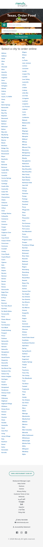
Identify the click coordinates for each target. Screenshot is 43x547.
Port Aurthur (26, 226)
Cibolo (3, 200)
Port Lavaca (26, 229)
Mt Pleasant (26, 155)
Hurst (3, 428)
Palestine (25, 193)
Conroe (3, 221)
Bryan (3, 156)
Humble (3, 422)
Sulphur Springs (27, 362)
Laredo (24, 71)
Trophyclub (25, 389)
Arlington (4, 86)
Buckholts (4, 159)
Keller (3, 447)
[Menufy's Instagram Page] (21, 533)
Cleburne (4, 202)
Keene (3, 444)
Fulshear (4, 338)
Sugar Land (25, 356)
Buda (3, 162)
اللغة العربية (21, 499)
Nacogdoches (26, 161)
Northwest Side (27, 182)
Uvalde (24, 397)
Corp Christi (5, 238)
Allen (3, 61)
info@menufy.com (21, 522)
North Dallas (26, 180)
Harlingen (4, 379)
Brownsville (5, 151)
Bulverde (4, 164)
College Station (6, 213)
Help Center (21, 483)
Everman (4, 303)
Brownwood (5, 154)
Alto (2, 64)
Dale (2, 265)
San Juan (25, 305)
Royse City (25, 283)
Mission (24, 144)
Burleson (4, 167)
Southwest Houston (28, 343)
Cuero (3, 259)
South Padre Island (28, 337)
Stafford (24, 354)
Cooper (3, 227)
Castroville (4, 189)
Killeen (24, 55)
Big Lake (4, 132)
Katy (2, 439)
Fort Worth (4, 327)
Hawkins (4, 384)
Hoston (3, 414)
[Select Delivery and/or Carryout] (21, 31)
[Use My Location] (4, 25)
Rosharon (25, 275)
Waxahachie (26, 416)
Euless (3, 300)
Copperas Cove (6, 232)
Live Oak (25, 96)
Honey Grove (5, 409)
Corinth (3, 235)
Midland (24, 139)
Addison (4, 56)
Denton (3, 279)
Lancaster (25, 68)
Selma (24, 321)
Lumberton (25, 117)
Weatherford (26, 419)
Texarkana (25, 370)
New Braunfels (27, 169)
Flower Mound (5, 319)
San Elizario (26, 302)
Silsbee (24, 332)
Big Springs (5, 137)
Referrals (21, 497)
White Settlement (27, 435)
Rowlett (24, 280)
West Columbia (27, 430)
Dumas (3, 287)
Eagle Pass (4, 292)
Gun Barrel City (6, 368)
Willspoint (25, 449)
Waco (24, 408)
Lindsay (24, 90)
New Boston (26, 166)
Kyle (23, 58)
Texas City (25, 373)
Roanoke (25, 259)
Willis (24, 446)
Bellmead (4, 126)
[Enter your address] (24, 25)
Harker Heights (6, 376)
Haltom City (5, 374)
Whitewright (26, 441)
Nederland (25, 163)
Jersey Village (5, 436)
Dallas (3, 268)
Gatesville (4, 349)
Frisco (3, 336)
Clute (3, 211)
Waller (24, 411)
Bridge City (5, 148)
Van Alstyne (26, 400)
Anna (3, 80)
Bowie (3, 143)
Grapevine (4, 360)
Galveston (4, 344)
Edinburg (4, 295)
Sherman (25, 329)
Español (21, 507)
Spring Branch (26, 351)
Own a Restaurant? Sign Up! (21, 473)
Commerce (4, 219)
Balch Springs (5, 105)
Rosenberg (25, 269)
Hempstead (5, 387)
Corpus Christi (5, 240)
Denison (4, 276)
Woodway (25, 451)
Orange (24, 191)
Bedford (3, 121)
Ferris (3, 317)
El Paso (3, 298)
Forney (3, 322)
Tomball (24, 386)
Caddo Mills (5, 170)
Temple (24, 364)
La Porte (25, 60)
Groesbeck (4, 365)
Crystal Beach (5, 257)
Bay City (4, 113)
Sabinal (24, 286)
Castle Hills (5, 186)
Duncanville (5, 289)
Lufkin (24, 115)
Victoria (24, 405)
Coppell (3, 230)
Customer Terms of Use (21, 494)
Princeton (25, 237)
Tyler (23, 394)
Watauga (25, 413)
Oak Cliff (25, 185)
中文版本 (21, 502)
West (23, 427)
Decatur (3, 273)
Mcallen (24, 128)
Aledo (3, 58)
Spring (24, 348)
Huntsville (4, 425)
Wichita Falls (26, 443)
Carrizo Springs (6, 178)
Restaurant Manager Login (21, 481)
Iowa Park (4, 431)
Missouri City (26, 147)
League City (26, 74)
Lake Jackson (26, 63)
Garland (3, 346)
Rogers (24, 267)
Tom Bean (25, 383)
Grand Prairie (5, 357)
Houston (4, 417)
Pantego (24, 199)
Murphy (24, 158)
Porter (24, 234)
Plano (24, 215)
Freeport (4, 333)
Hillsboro (4, 406)
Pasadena (25, 201)
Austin (3, 94)
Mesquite (25, 136)
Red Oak (25, 248)
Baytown (4, 116)
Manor (24, 125)
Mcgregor (25, 131)
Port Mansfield (26, 231)
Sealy (24, 316)
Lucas (24, 112)
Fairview (4, 308)
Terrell (24, 367)
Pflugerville (25, 210)
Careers (21, 489)
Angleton (4, 77)
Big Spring (4, 135)
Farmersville (5, 314)
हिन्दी (21, 504)
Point (24, 220)
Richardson (25, 250)
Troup (24, 392)
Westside (25, 432)
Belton (3, 129)
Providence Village (28, 245)
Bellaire (3, 124)
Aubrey (3, 91)
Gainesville (4, 341)
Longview (25, 104)
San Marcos (26, 307)
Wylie (24, 454)
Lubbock (25, 109)
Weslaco (24, 424)
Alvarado (4, 67)
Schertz (24, 310)
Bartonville (4, 107)
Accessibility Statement (21, 527)
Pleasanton (25, 218)
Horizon (3, 412)
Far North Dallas (6, 311)
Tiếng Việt (21, 512)
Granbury (4, 355)
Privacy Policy (21, 491)
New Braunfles (27, 172)
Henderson (4, 390)
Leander (24, 77)
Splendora (25, 345)
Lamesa (24, 66)
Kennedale (4, 450)
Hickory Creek (5, 393)
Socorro (24, 335)
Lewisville (25, 82)
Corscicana (4, 243)
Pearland (25, 204)
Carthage (4, 183)
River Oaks (25, 256)
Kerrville (4, 452)
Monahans (25, 150)
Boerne (3, 140)
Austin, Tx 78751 (6, 97)
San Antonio (26, 297)
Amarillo (4, 72)
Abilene (3, 53)
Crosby (3, 251)
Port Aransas (26, 223)
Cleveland (4, 205)
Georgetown (5, 352)
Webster (24, 422)
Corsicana (4, 246)
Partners (21, 486)
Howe (3, 420)
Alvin (3, 69)
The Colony (25, 375)
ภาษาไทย (21, 510)
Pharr (24, 212)
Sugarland (25, 359)
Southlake (25, 340)
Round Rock (26, 278)
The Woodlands (27, 378)
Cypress (3, 262)
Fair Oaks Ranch (6, 306)
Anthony (4, 83)
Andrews (4, 75)
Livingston (25, 98)
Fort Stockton (5, 325)
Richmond (25, 253)
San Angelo (25, 294)
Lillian (24, 85)
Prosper (24, 242)
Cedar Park (5, 194)
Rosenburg (25, 272)
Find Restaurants (21, 37)
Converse (4, 224)
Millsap (24, 142)
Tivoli (24, 381)
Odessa (24, 188)
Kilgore (24, 52)
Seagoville (25, 313)
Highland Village (6, 403)
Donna (3, 284)
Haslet (3, 382)
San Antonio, (26, 299)
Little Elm (25, 93)
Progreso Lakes (27, 240)
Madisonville (26, 123)
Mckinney (25, 134)
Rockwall (25, 264)
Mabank (24, 120)
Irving (3, 433)
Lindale (24, 87)
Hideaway (4, 398)
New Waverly (26, 177)
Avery (3, 99)
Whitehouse (26, 438)
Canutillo (4, 175)
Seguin (24, 318)
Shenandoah (26, 326)
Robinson (25, 261)
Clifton (3, 208)
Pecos (24, 207)
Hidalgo (3, 395)
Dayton (3, 270)
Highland (4, 401)
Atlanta (3, 88)
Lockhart (25, 101)
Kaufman (4, 442)
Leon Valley (26, 79)
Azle (2, 102)
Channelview (5, 197)
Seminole (25, 324)
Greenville (4, 363)
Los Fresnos (26, 106)
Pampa (24, 196)
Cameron (4, 173)
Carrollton (4, 181)
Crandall (4, 249)
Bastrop (3, 110)
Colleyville (4, 216)
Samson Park (26, 291)
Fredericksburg (6, 330)
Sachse (24, 288)
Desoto (3, 281)
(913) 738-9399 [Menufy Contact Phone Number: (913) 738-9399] (21, 520)
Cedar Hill (4, 192)
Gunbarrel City (6, 371)
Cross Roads (5, 254)
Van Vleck (25, 403)
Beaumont (4, 118)
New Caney (25, 174)
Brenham (4, 145)
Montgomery (26, 153)
